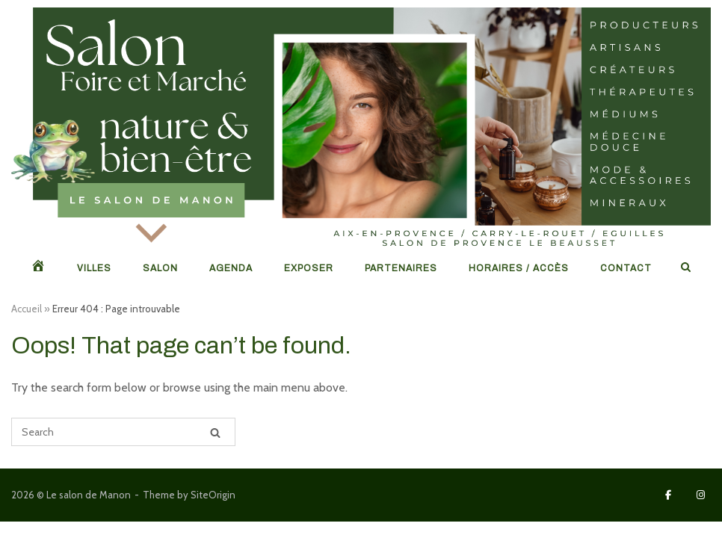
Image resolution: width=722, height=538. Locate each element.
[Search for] (123, 432)
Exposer (308, 268)
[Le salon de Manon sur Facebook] (668, 495)
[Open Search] (685, 268)
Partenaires (401, 268)
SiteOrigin (213, 495)
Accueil (26, 309)
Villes (94, 268)
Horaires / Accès (519, 268)
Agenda (231, 268)
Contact (626, 268)
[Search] (215, 432)
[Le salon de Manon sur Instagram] (700, 495)
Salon (160, 268)
